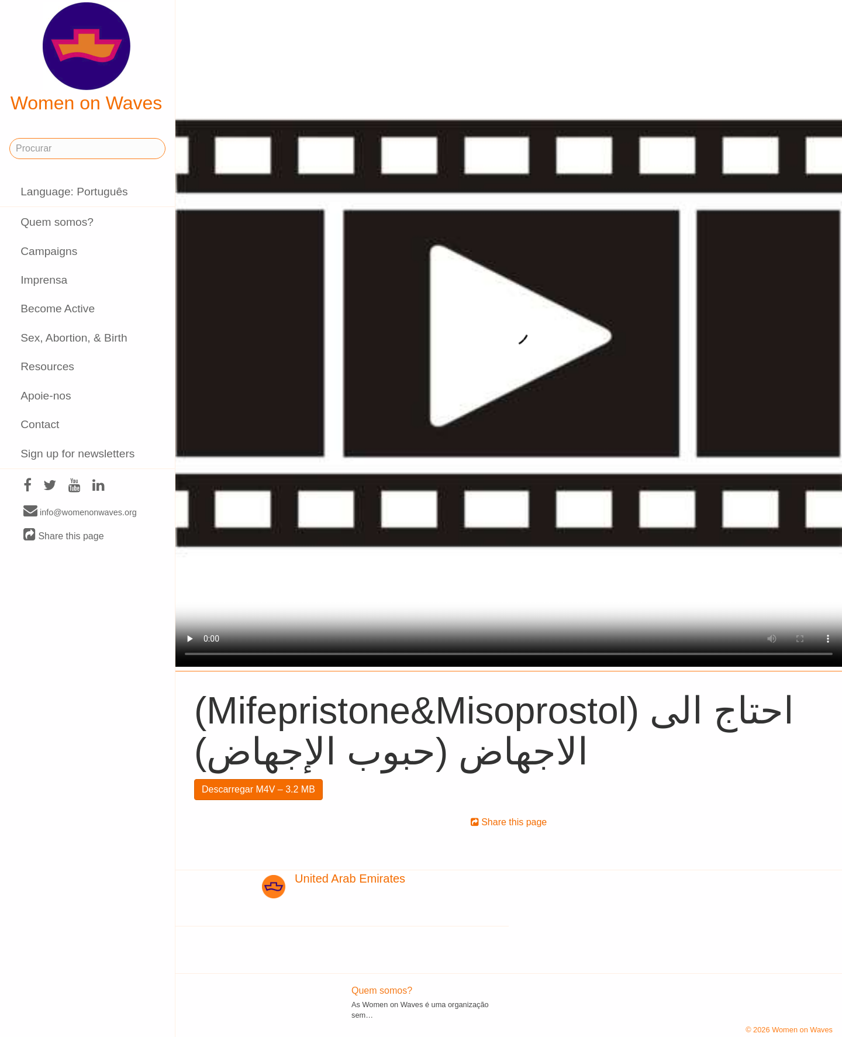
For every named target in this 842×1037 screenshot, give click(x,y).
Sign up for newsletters (77, 453)
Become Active (57, 308)
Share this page (63, 535)
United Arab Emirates (350, 878)
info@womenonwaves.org (80, 512)
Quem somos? (57, 222)
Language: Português (74, 191)
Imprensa (43, 280)
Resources (47, 366)
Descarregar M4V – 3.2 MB (258, 789)
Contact (39, 424)
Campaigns (48, 251)
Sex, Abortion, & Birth (73, 338)
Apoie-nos (45, 396)
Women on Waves (87, 57)
